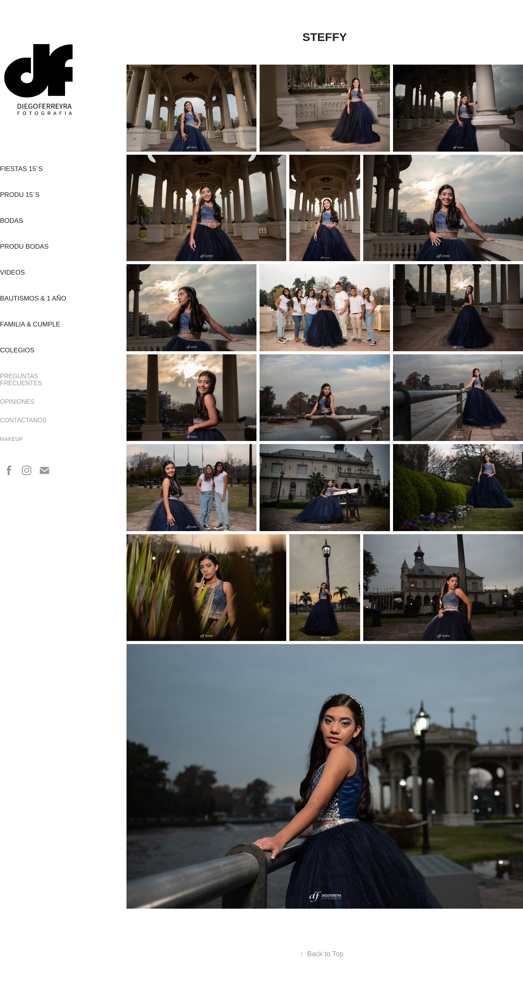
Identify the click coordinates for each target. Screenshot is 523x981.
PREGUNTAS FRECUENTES (21, 379)
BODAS (11, 220)
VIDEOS (12, 272)
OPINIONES (17, 401)
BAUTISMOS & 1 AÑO (33, 298)
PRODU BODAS (24, 246)
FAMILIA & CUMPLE (30, 324)
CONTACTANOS (23, 420)
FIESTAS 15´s (21, 169)
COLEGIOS (17, 350)
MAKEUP (11, 439)
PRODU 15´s (19, 194)
